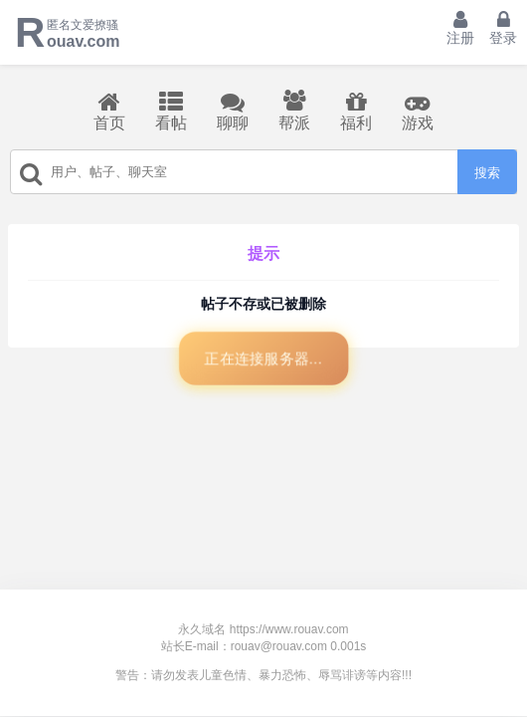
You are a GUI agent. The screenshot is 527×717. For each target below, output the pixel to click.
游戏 (418, 110)
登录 (503, 28)
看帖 (171, 110)
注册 (460, 28)
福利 (356, 110)
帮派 (294, 110)
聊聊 (233, 110)
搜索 (487, 172)
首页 (109, 110)
